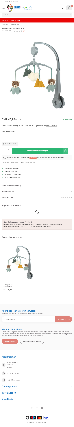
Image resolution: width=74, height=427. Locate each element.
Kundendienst (10, 341)
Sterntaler (6, 31)
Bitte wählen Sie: (9, 132)
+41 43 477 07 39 (13, 373)
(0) (24, 31)
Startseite (5, 25)
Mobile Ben (15, 25)
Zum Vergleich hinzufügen (10, 162)
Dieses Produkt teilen (27, 162)
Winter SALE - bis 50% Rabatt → (12, 20)
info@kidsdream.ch (13, 380)
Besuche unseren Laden (32, 341)
